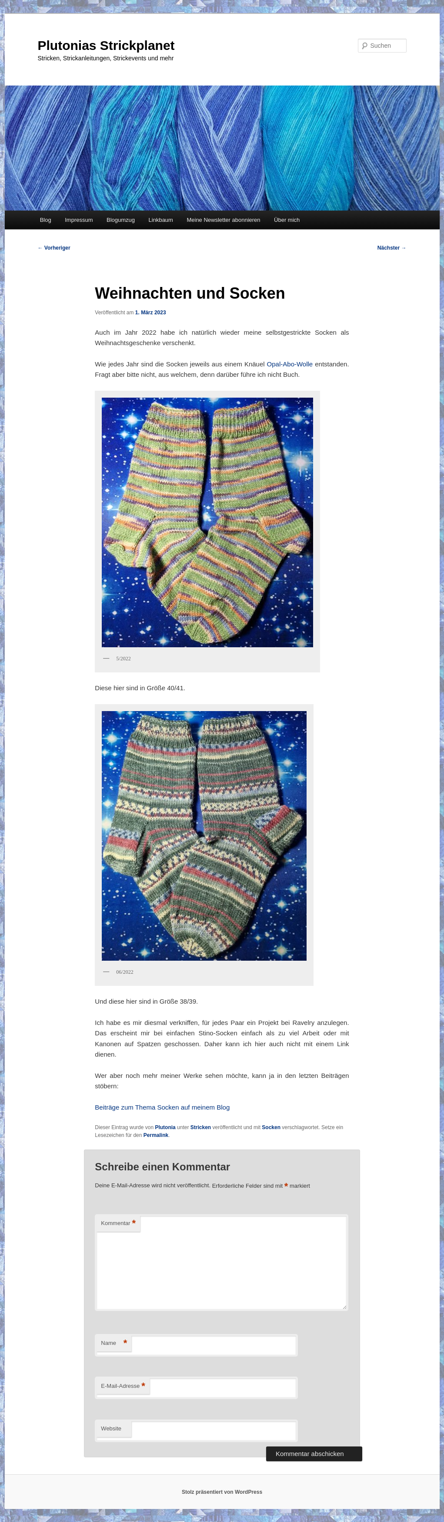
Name (114, 1343)
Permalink (156, 1135)
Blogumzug (121, 220)
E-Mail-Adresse (123, 1386)
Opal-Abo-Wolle (290, 364)
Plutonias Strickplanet (106, 45)
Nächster (392, 248)
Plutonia (165, 1127)
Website (111, 1428)
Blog (45, 220)
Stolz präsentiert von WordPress (222, 1492)
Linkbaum (161, 220)
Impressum (79, 220)
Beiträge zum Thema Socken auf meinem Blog (162, 1107)
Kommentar (118, 1223)
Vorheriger (54, 248)
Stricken (200, 1127)
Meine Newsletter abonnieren (223, 220)
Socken (271, 1127)
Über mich (287, 220)
